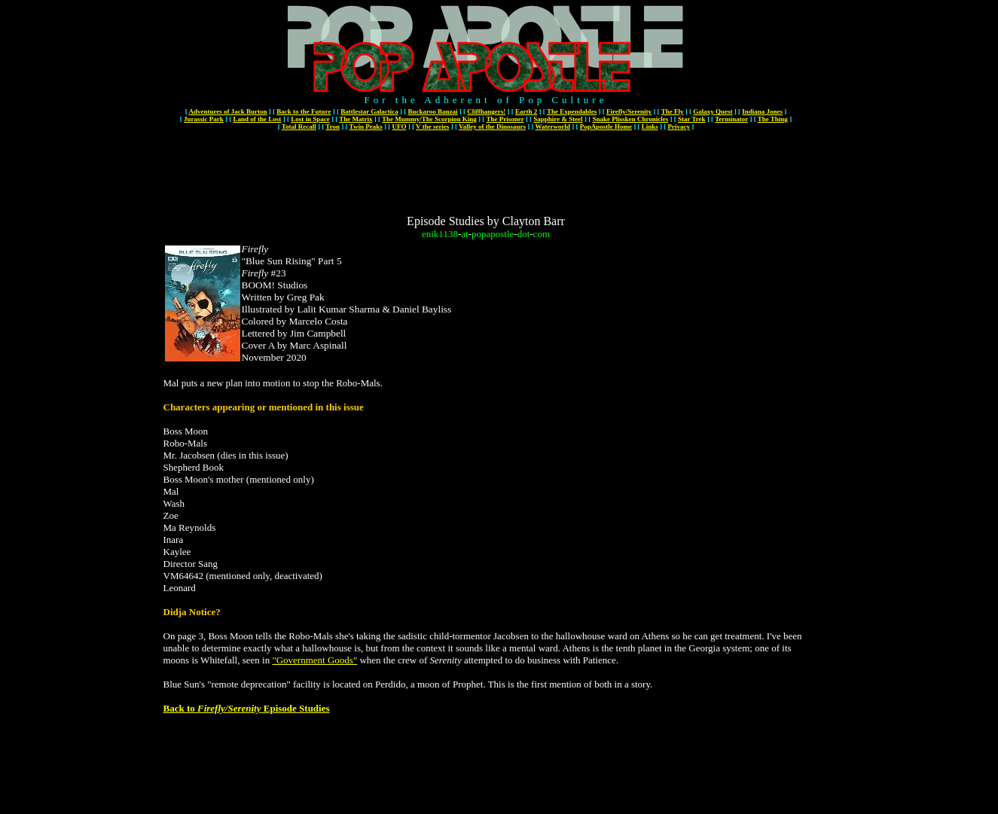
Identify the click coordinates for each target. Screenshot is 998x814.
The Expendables (572, 111)
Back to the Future (303, 111)
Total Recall (299, 126)
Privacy (679, 126)
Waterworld (553, 126)
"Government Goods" (314, 660)
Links (650, 126)
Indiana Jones (762, 111)
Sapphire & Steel (557, 119)
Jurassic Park (204, 119)
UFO (399, 126)
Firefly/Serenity (629, 111)
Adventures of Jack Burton (227, 111)
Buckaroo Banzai (432, 111)
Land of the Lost (257, 119)
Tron (332, 126)
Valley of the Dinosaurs (492, 126)
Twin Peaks (366, 126)
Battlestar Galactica (369, 111)
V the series (432, 126)
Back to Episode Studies (246, 708)
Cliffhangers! (486, 111)
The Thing (773, 119)
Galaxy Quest (712, 111)
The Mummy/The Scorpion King (429, 119)
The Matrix (355, 119)
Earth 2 (526, 111)
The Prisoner (504, 119)
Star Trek (692, 119)
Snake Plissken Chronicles (630, 119)
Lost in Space (310, 119)
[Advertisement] (486, 167)
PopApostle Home (606, 126)
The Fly (672, 111)
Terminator (731, 119)
